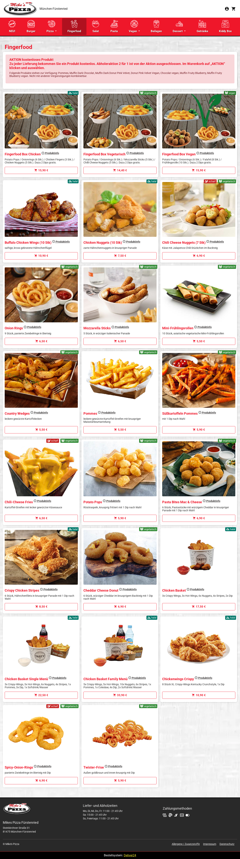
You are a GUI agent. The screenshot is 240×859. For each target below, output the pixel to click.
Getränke (202, 26)
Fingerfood (74, 26)
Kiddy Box (225, 26)
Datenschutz (227, 843)
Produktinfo (50, 153)
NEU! (12, 26)
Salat (95, 26)
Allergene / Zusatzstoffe (186, 843)
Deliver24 (130, 855)
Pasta (114, 26)
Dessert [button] (178, 26)
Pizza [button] (50, 26)
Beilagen (156, 26)
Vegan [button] (133, 26)
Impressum (209, 843)
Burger (31, 26)
